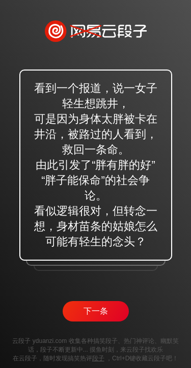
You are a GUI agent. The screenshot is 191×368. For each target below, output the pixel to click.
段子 (98, 358)
